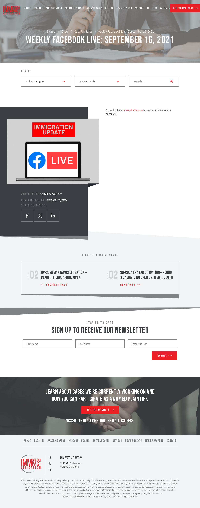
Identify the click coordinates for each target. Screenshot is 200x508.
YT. (156, 8)
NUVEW (65, 496)
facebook (27, 216)
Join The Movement (182, 8)
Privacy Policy (100, 496)
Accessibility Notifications (81, 496)
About (27, 8)
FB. (148, 8)
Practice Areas (54, 8)
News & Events (124, 8)
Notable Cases (94, 8)
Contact (139, 8)
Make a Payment (154, 440)
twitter (40, 216)
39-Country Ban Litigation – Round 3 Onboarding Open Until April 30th (146, 275)
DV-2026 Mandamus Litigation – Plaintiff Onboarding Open (64, 275)
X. (152, 8)
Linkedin (53, 216)
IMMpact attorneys (133, 109)
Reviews (109, 8)
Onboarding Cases (74, 8)
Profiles (38, 8)
